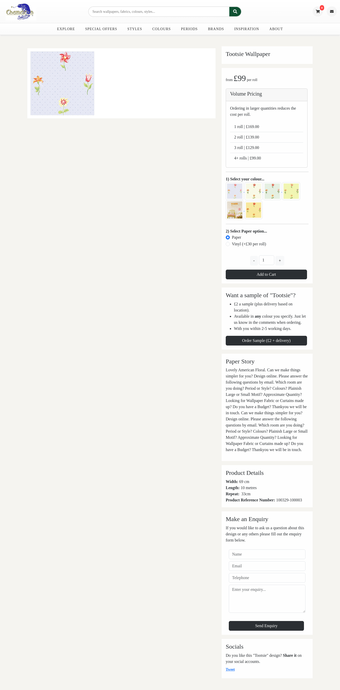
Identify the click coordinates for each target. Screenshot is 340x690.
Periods (189, 29)
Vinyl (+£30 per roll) (249, 244)
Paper (236, 237)
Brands (216, 29)
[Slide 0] (121, 111)
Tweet (230, 669)
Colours (161, 29)
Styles (134, 29)
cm (248, 494)
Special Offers (101, 29)
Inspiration (246, 29)
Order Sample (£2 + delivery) (266, 340)
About (276, 29)
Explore (66, 29)
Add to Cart (266, 274)
